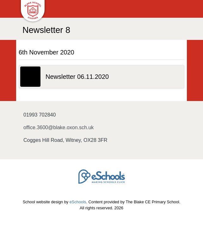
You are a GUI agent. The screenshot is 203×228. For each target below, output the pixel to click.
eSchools (78, 202)
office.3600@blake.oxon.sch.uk (58, 127)
